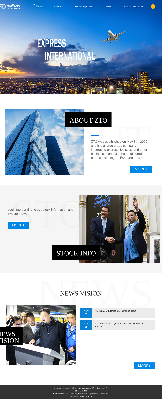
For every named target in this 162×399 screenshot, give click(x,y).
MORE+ (141, 169)
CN (153, 7)
